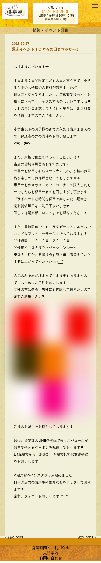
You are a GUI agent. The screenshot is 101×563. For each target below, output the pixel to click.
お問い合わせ (50, 558)
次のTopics (85, 537)
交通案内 (50, 553)
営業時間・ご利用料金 (50, 548)
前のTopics (15, 537)
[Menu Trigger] (95, 7)
